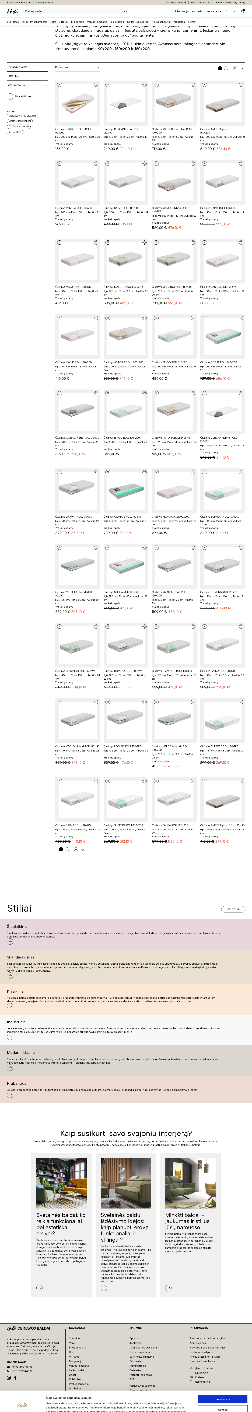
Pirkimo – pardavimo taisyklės (208, 1338)
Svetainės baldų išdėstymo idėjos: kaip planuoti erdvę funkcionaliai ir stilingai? (125, 1227)
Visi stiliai (233, 909)
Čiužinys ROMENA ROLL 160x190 (219, 592)
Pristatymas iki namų (19, 2)
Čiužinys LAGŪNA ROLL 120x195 (122, 746)
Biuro (53, 21)
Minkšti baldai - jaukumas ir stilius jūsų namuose (187, 1221)
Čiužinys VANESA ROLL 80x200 (74, 208)
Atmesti (222, 1388)
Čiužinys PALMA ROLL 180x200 (170, 825)
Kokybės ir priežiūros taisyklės (207, 1347)
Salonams (135, 1361)
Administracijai (138, 1365)
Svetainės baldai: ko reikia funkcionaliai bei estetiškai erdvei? (61, 1224)
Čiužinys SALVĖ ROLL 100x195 (217, 208)
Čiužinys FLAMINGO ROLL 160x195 (75, 671)
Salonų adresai (44, 2)
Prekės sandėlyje (161, 21)
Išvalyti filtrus (23, 96)
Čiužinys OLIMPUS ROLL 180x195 (123, 516)
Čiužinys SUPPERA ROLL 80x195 (219, 746)
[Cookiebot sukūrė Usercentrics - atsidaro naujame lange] (22, 1405)
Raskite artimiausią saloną (230, 2)
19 (235, 68)
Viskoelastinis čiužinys (22, 116)
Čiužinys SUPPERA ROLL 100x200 (220, 516)
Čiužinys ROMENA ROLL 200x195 (123, 671)
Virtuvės (64, 21)
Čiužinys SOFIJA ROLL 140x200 (218, 362)
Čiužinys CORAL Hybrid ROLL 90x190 (77, 437)
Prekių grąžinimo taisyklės (205, 1356)
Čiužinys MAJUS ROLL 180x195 (73, 287)
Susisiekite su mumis (142, 1356)
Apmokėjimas (198, 1343)
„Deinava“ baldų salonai (144, 1347)
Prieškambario (38, 21)
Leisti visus (223, 1378)
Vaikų (24, 21)
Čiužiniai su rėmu (19, 126)
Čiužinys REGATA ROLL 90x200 (170, 516)
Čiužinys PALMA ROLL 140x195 (73, 825)
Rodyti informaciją (179, 1405)
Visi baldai (179, 21)
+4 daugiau (15, 132)
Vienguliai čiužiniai (20, 121)
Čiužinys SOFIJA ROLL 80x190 (121, 592)
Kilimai (192, 21)
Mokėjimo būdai (199, 1368)
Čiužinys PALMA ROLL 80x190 (217, 671)
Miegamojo (78, 21)
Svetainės (13, 21)
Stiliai (130, 21)
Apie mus (135, 1338)
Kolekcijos (142, 21)
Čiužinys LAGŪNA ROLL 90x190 (73, 516)
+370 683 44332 (200, 2)
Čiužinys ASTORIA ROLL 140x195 (171, 437)
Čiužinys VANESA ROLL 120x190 (218, 287)
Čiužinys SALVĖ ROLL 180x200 (121, 208)
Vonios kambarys (97, 21)
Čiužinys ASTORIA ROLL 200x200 (124, 362)
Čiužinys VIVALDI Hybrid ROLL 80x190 (77, 746)
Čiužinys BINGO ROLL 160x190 (169, 362)
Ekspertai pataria (140, 1352)
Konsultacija (214, 11)
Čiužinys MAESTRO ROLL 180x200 (172, 287)
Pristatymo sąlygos (201, 1352)
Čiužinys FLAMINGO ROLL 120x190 (172, 671)
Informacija (181, 11)
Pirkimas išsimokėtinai (203, 1361)
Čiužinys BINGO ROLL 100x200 (122, 437)
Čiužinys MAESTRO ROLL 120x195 (123, 287)
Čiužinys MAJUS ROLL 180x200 (73, 362)
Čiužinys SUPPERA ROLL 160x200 (123, 825)
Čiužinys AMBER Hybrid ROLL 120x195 (222, 825)
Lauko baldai (117, 21)
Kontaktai (197, 11)
